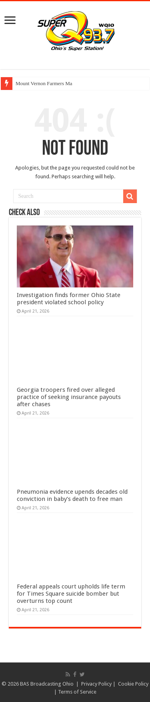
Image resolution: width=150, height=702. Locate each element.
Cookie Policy (133, 684)
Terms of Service (77, 692)
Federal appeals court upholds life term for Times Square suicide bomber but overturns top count (71, 593)
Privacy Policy (96, 684)
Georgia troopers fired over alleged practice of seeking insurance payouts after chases (69, 397)
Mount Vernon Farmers (40, 83)
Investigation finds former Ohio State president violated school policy (68, 298)
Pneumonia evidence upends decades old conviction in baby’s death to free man (72, 495)
